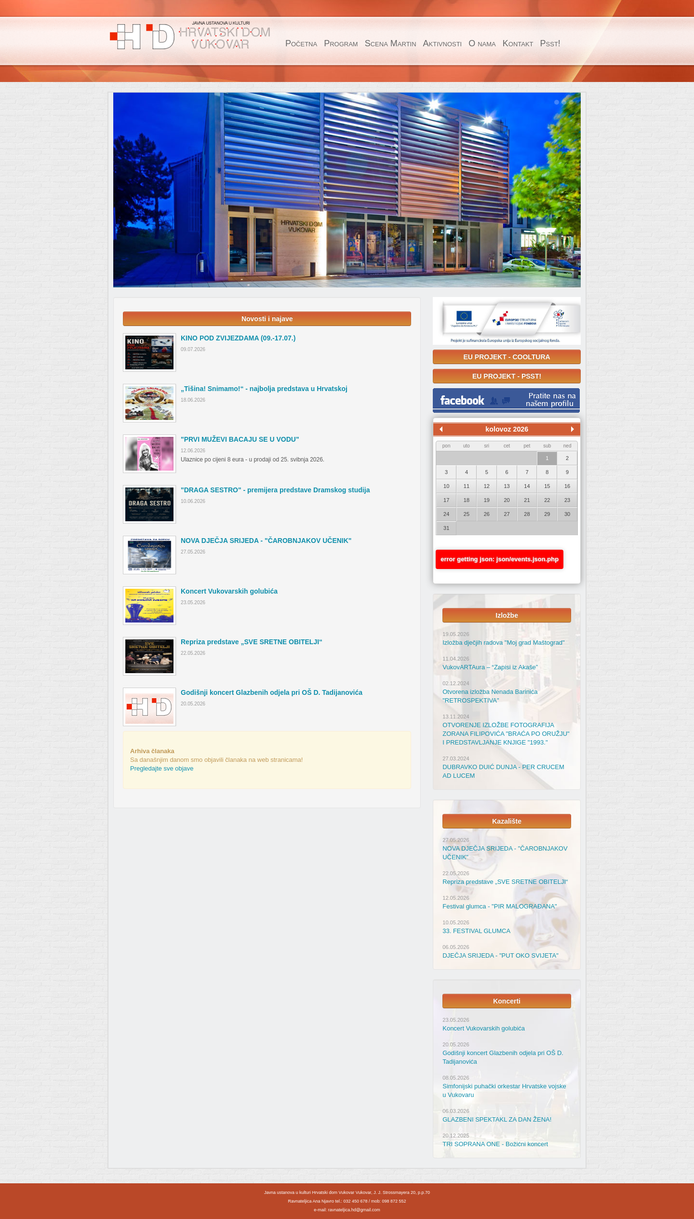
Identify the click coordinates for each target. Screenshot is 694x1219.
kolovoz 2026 (506, 429)
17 (446, 500)
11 (466, 486)
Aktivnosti (442, 43)
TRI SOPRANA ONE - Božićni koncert (495, 1144)
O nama (482, 43)
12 (487, 486)
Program (341, 43)
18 (466, 500)
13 (507, 486)
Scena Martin (390, 43)
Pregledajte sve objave (162, 768)
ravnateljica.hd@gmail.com (354, 1209)
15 (547, 486)
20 (507, 500)
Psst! (550, 43)
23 (567, 500)
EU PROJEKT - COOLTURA (507, 357)
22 (547, 500)
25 (466, 514)
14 (527, 486)
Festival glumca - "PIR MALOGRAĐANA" (499, 906)
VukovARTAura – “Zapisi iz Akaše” (490, 667)
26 (487, 514)
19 (487, 500)
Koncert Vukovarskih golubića (483, 1028)
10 (446, 486)
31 (446, 528)
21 (527, 500)
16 (567, 486)
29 (547, 514)
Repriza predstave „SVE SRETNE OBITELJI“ (505, 881)
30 (567, 514)
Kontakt (518, 43)
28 (527, 514)
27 (507, 514)
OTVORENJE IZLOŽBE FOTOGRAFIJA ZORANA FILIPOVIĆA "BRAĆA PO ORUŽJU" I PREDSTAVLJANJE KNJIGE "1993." (506, 733)
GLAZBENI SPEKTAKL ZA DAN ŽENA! (496, 1119)
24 (446, 514)
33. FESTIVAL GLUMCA (476, 931)
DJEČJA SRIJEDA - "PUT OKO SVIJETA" (500, 955)
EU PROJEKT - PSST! (506, 376)
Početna (301, 43)
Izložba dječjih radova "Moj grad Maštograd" (503, 642)
